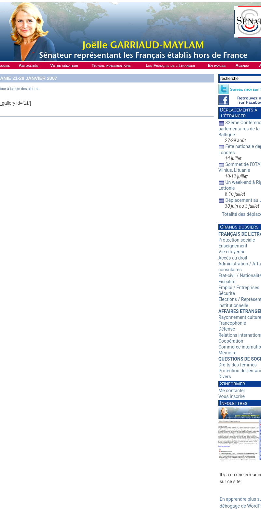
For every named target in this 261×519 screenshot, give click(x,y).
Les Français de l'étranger (170, 65)
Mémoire (227, 352)
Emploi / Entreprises (238, 287)
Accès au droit (232, 257)
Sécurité (226, 293)
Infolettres (233, 403)
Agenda (242, 65)
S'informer (232, 384)
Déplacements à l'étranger (237, 113)
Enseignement (232, 245)
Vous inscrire (231, 396)
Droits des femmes (237, 364)
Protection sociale (236, 240)
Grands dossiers (239, 227)
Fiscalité (226, 281)
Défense (226, 329)
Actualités (28, 65)
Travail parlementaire (111, 65)
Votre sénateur (64, 65)
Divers (224, 376)
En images (217, 65)
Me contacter (231, 390)
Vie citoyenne (231, 251)
